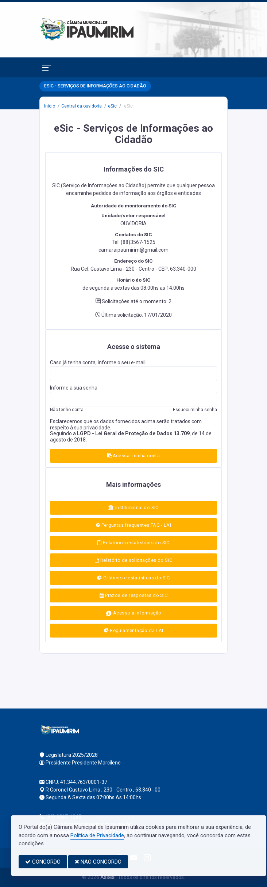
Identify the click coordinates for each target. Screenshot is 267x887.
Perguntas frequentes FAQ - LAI (133, 525)
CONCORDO (43, 861)
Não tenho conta (67, 409)
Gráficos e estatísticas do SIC (133, 577)
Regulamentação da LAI (133, 630)
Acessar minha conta (133, 455)
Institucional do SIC (133, 507)
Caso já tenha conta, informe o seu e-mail (98, 362)
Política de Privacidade (97, 835)
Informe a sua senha (73, 388)
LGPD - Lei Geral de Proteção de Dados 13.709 (133, 433)
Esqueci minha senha (195, 409)
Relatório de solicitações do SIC (133, 560)
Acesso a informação (134, 613)
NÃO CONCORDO (98, 861)
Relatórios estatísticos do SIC (133, 542)
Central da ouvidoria (81, 106)
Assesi (108, 877)
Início (49, 106)
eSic (112, 106)
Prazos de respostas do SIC (134, 595)
